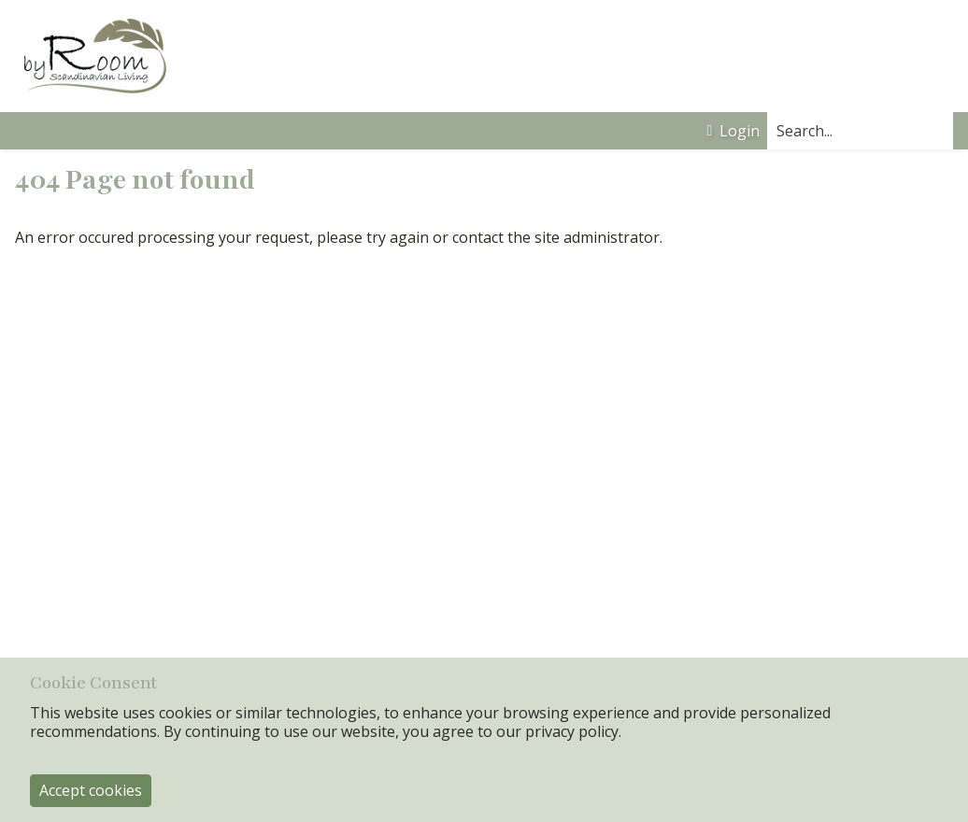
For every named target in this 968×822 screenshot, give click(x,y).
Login (733, 130)
